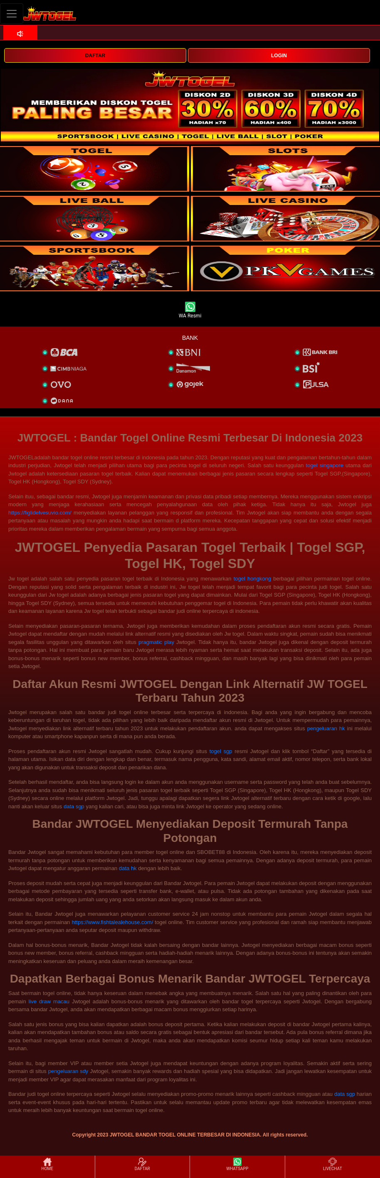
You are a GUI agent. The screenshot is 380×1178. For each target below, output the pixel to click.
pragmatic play (156, 642)
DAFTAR (95, 56)
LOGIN (279, 56)
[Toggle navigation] (11, 13)
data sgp (74, 806)
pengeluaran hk (326, 728)
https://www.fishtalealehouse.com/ (112, 922)
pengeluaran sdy (68, 1071)
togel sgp (221, 751)
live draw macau (49, 1001)
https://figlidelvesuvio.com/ (40, 513)
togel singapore (324, 465)
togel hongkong (252, 579)
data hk (128, 868)
